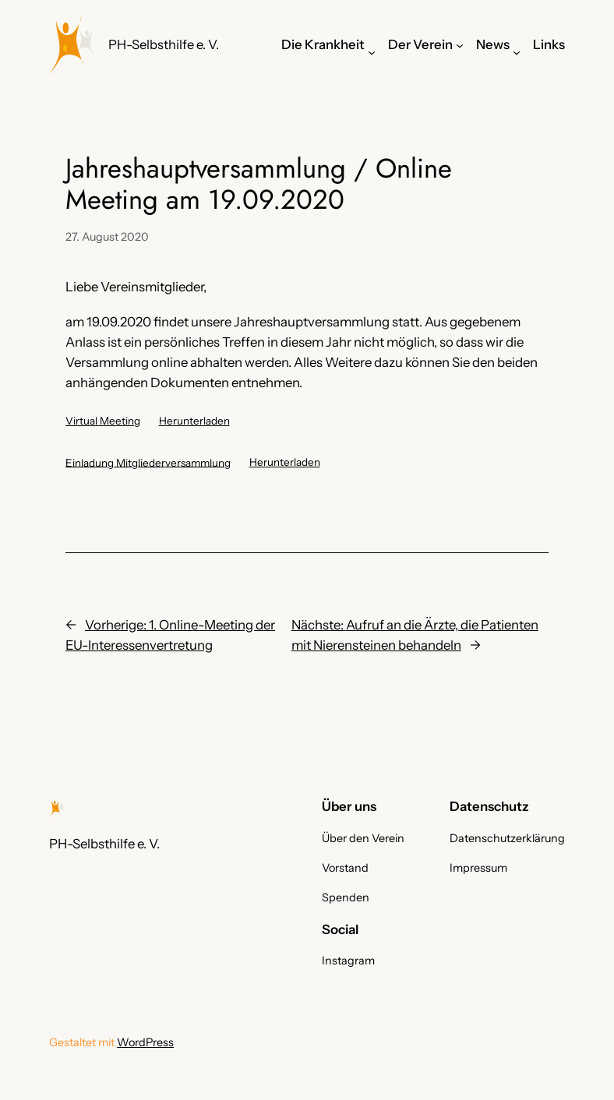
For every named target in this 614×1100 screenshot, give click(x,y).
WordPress (145, 1042)
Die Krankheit (323, 44)
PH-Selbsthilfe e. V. (163, 44)
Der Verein (420, 44)
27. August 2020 (107, 237)
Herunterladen (194, 420)
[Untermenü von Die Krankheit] (372, 52)
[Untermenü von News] (516, 52)
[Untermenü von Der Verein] (460, 44)
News (493, 44)
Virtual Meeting (102, 420)
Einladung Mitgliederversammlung (148, 462)
